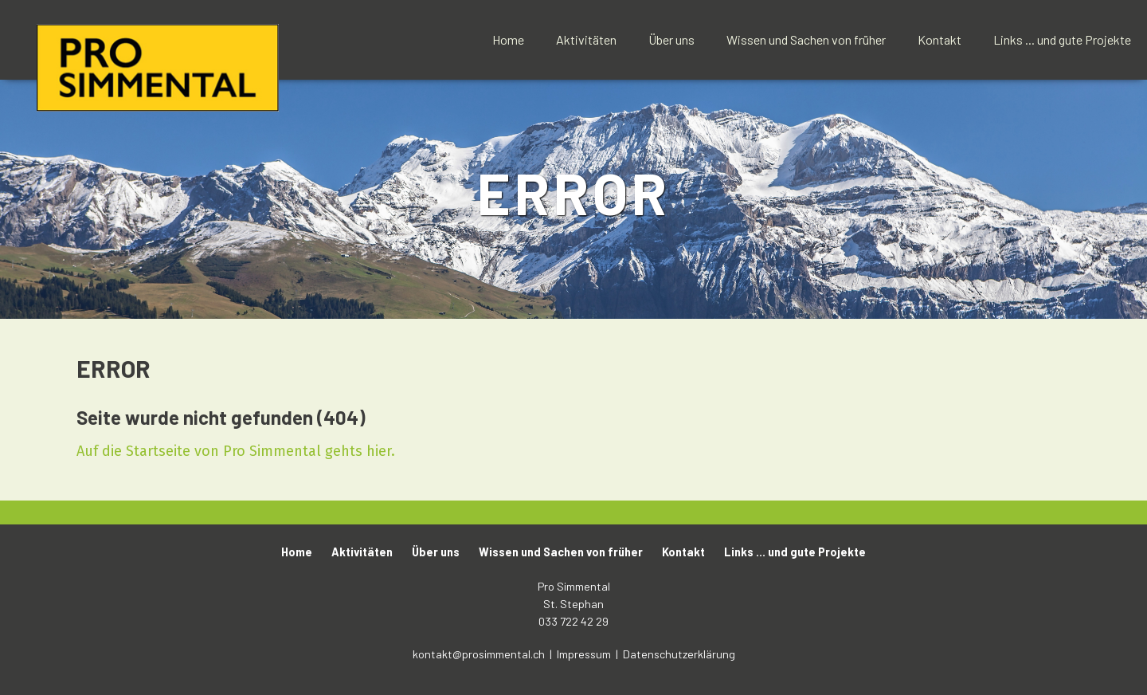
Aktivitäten (586, 39)
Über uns (671, 39)
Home (508, 39)
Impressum (585, 654)
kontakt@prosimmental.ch (480, 654)
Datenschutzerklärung (679, 654)
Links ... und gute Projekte (1062, 39)
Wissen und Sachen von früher (806, 39)
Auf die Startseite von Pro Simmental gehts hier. (235, 451)
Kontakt (939, 39)
